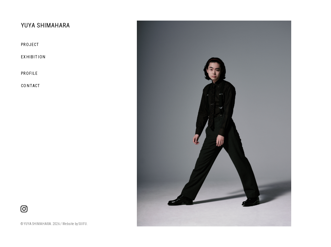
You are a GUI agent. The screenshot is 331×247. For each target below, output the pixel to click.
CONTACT (30, 85)
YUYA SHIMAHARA (45, 25)
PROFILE (29, 73)
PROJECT (30, 44)
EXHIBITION (33, 57)
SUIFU (83, 224)
